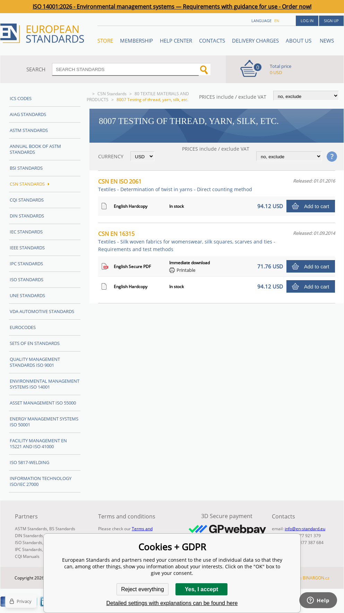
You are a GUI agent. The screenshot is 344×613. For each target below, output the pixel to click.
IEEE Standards (27, 248)
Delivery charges (255, 40)
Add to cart (316, 206)
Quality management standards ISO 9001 (35, 362)
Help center (176, 40)
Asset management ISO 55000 (43, 403)
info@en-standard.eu (305, 529)
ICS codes (21, 98)
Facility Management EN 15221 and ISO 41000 (38, 443)
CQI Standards (27, 200)
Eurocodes (23, 327)
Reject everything (142, 589)
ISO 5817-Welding (29, 462)
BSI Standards (26, 168)
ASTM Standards (29, 130)
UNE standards (27, 295)
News (327, 40)
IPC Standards (26, 263)
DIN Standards (27, 216)
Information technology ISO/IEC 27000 (40, 481)
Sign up (331, 20)
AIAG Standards (28, 114)
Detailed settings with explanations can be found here (172, 603)
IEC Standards (26, 232)
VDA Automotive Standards (42, 311)
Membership (136, 40)
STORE (105, 40)
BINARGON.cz (316, 578)
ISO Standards (26, 279)
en (276, 20)
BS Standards (62, 529)
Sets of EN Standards (35, 343)
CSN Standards (112, 94)
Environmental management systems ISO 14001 (44, 384)
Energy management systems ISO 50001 (44, 422)
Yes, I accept (201, 589)
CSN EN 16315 (186, 241)
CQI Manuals (27, 556)
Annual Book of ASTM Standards (35, 149)
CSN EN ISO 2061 (175, 185)
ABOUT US (299, 40)
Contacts (212, 40)
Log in (307, 20)
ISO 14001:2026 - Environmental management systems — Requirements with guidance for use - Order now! (172, 6)
